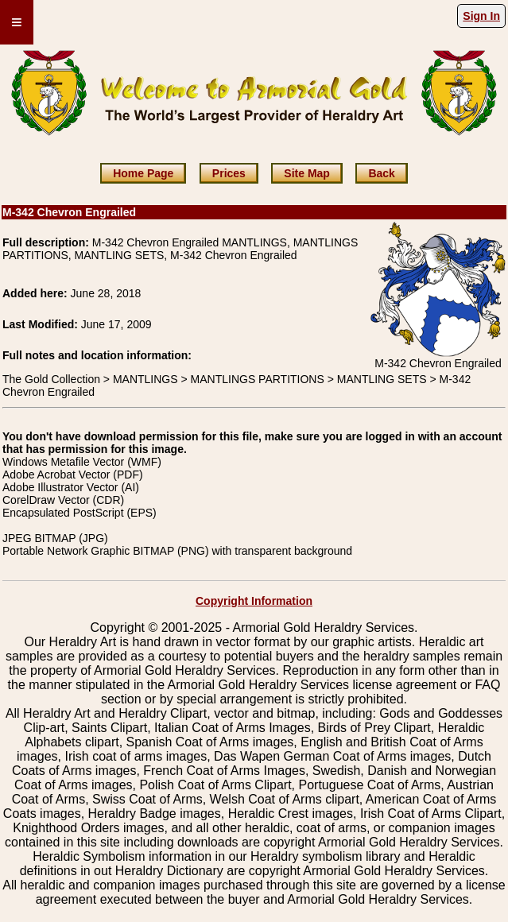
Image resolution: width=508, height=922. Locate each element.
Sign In (481, 16)
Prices (229, 173)
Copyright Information (254, 601)
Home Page (143, 173)
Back (381, 173)
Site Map (307, 173)
